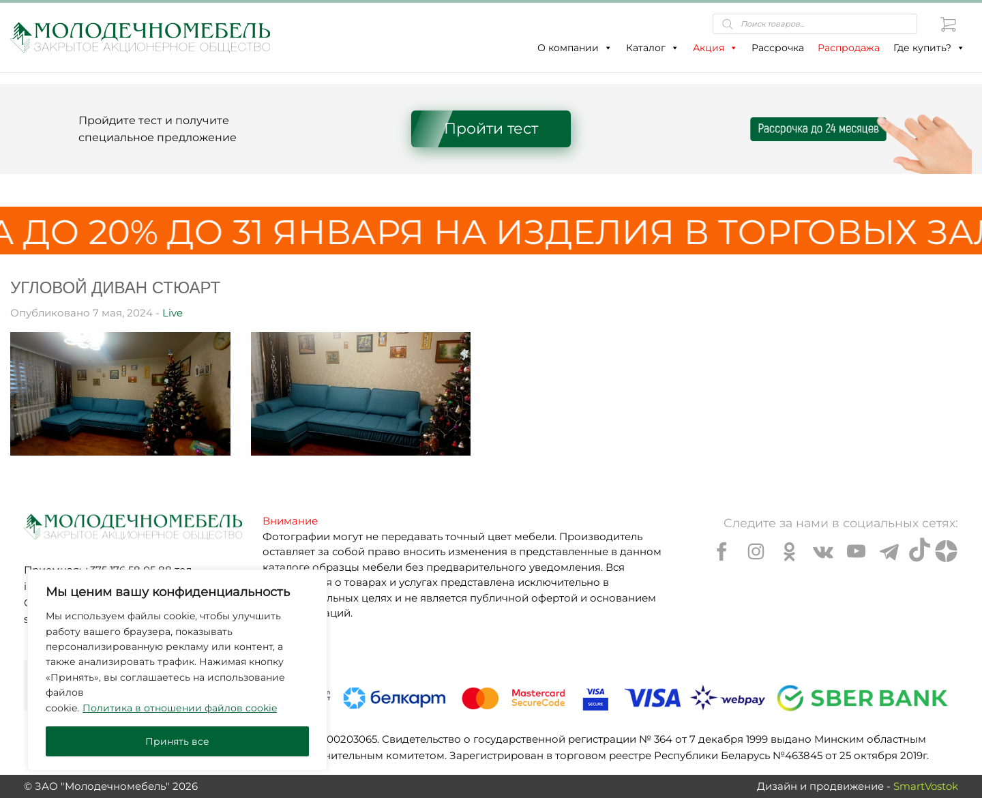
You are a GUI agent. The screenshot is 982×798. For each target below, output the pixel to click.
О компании (574, 47)
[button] (607, 47)
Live (172, 312)
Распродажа (849, 48)
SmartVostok (925, 786)
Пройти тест (491, 128)
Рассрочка (778, 48)
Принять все (177, 741)
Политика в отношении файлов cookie (180, 708)
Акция (715, 47)
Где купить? (929, 47)
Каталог (652, 47)
